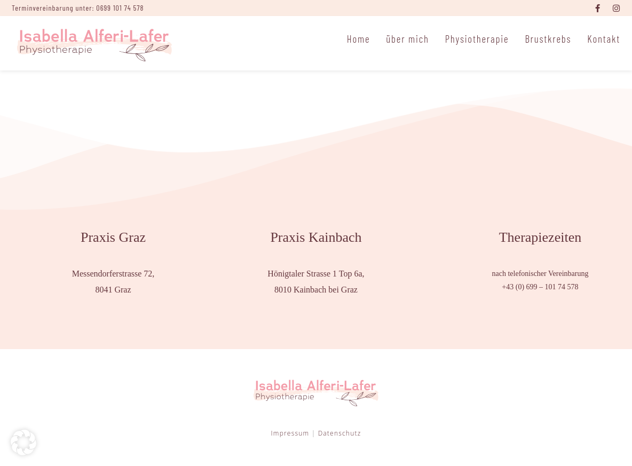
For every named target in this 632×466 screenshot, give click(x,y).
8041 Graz (113, 289)
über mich (407, 39)
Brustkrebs (548, 39)
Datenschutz (339, 433)
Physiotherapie (477, 39)
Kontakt (603, 39)
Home (358, 39)
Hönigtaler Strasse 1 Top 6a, (315, 273)
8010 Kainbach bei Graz (316, 289)
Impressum (290, 433)
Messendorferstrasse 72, (113, 273)
